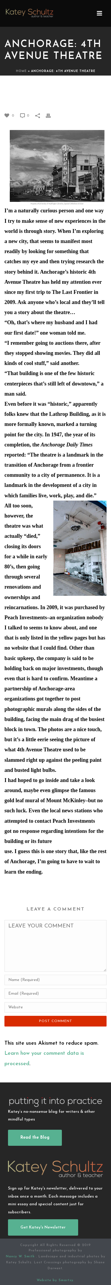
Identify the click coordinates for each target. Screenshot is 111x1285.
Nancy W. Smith (21, 1256)
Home (21, 71)
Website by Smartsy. (55, 1280)
